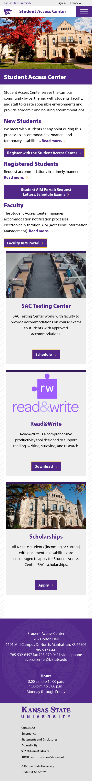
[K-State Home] (8, 12)
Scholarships (46, 536)
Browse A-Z (76, 3)
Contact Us (28, 728)
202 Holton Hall (46, 639)
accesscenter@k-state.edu (46, 659)
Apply (46, 585)
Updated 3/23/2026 (33, 772)
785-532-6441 (46, 650)
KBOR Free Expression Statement (42, 757)
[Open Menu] (84, 11)
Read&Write (46, 423)
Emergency (28, 733)
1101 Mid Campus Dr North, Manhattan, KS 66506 (46, 644)
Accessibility (29, 745)
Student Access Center (42, 11)
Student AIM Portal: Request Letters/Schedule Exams (46, 192)
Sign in (62, 3)
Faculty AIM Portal (25, 242)
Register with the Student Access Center (44, 152)
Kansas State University (17, 3)
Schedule (46, 354)
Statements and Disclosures (39, 739)
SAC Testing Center (46, 305)
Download (46, 466)
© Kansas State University (37, 766)
